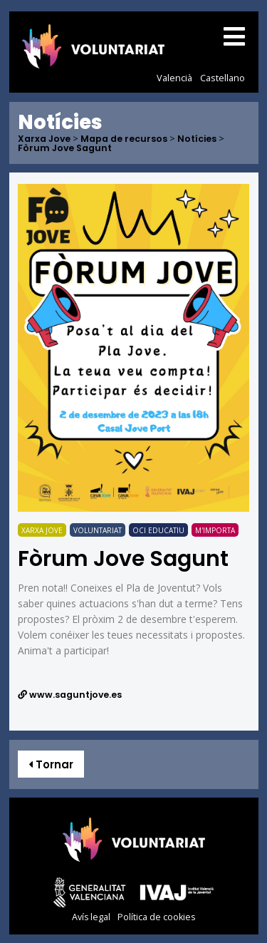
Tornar (50, 764)
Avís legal (91, 917)
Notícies (196, 139)
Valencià (174, 77)
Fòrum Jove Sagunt (65, 148)
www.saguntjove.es (70, 695)
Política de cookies (156, 917)
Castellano (222, 77)
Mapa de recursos (123, 139)
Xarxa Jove (44, 139)
